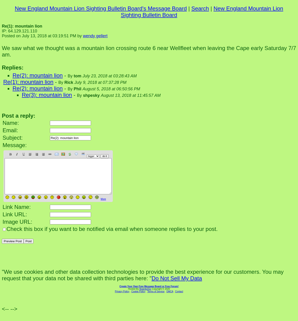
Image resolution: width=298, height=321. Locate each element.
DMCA (169, 298)
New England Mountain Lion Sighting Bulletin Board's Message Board (101, 8)
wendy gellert (95, 36)
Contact (179, 298)
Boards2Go (145, 296)
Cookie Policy (138, 298)
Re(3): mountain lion (47, 95)
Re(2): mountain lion (38, 75)
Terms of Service (155, 298)
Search (200, 8)
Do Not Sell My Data (177, 285)
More (103, 206)
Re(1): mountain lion (28, 82)
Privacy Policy (122, 298)
